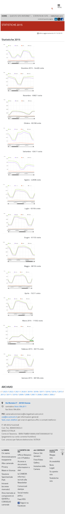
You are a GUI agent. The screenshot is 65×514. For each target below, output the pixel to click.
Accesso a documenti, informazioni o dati (24, 465)
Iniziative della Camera (40, 467)
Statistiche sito (40, 16)
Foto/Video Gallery (38, 461)
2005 (45, 394)
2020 (23, 391)
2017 (42, 391)
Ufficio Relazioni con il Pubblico (24, 456)
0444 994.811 (20, 406)
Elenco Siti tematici (38, 454)
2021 (17, 391)
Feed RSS (22, 499)
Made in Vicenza (8, 470)
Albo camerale (8, 463)
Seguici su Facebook (23, 504)
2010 (15, 394)
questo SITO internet (20, 16)
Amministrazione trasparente (9, 458)
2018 (36, 391)
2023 (5, 391)
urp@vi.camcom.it (9, 417)
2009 (21, 394)
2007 (33, 394)
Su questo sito (54, 473)
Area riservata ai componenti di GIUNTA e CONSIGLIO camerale (8, 499)
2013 (60, 391)
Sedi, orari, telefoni (10, 419)
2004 (52, 394)
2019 (30, 391)
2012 (3, 394)
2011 (9, 394)
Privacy (5, 466)
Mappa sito (52, 456)
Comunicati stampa (22, 487)
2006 (39, 394)
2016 (48, 391)
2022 (11, 391)
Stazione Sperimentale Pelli (7, 477)
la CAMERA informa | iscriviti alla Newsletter (22, 478)
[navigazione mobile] (59, 6)
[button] (52, 9)
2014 (54, 391)
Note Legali (52, 466)
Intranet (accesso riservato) (6, 486)
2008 (27, 394)
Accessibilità (55, 461)
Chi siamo (6, 453)
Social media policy (23, 494)
